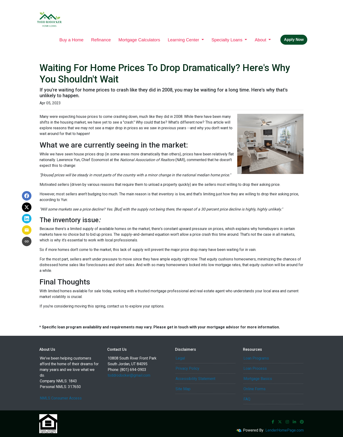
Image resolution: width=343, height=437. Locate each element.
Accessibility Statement (195, 378)
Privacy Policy (187, 368)
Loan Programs (256, 358)
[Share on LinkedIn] (26, 218)
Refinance (101, 39)
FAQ (246, 399)
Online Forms (254, 389)
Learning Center (184, 39)
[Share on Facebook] (26, 196)
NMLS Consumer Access (61, 398)
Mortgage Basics (257, 378)
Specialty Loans (228, 39)
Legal (180, 358)
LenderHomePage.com (284, 430)
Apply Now (294, 40)
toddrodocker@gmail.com (129, 375)
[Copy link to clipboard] (26, 241)
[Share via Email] (26, 230)
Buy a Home (71, 39)
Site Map (183, 389)
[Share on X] (26, 207)
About (261, 39)
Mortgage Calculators (139, 39)
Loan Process (255, 368)
